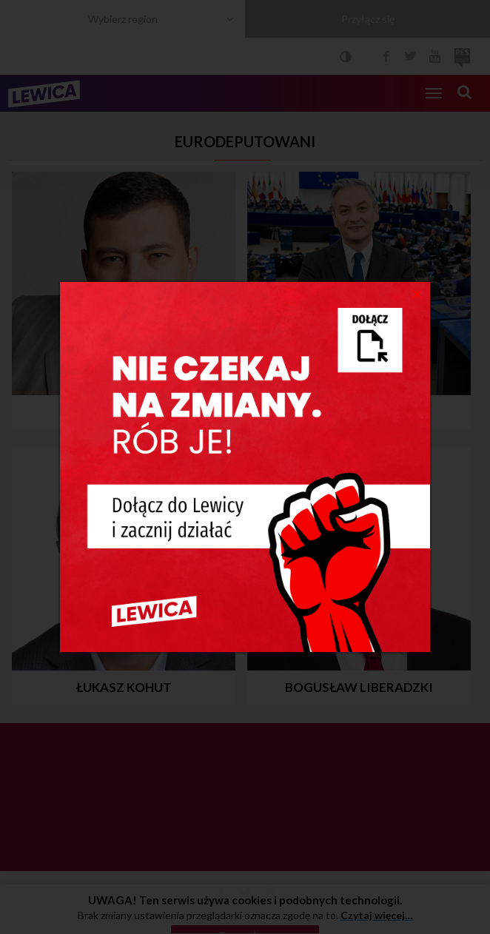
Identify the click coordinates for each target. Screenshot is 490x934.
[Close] (417, 293)
